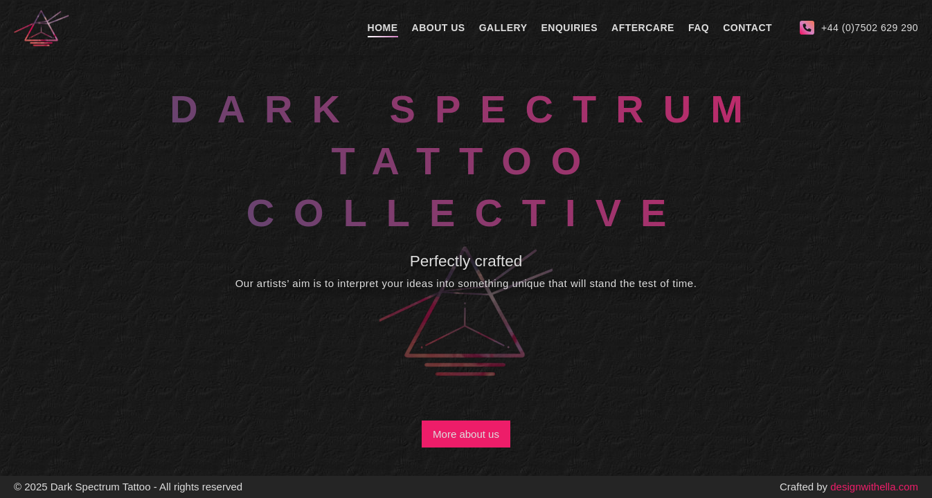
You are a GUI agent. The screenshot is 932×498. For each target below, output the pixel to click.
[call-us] (859, 28)
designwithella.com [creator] (874, 486)
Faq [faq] (698, 27)
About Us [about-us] (438, 27)
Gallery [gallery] (503, 27)
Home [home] (383, 27)
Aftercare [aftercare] (642, 27)
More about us (466, 434)
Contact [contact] (747, 27)
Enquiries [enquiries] (569, 27)
